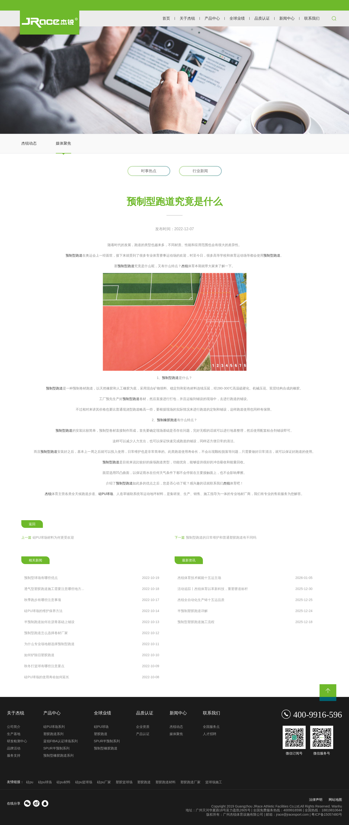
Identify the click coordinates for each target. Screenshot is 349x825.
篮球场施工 (213, 782)
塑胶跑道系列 (53, 734)
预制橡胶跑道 (167, 420)
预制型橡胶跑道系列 (58, 755)
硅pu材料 (63, 782)
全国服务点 (211, 727)
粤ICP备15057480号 (326, 814)
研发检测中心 (17, 741)
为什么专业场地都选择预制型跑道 (91, 644)
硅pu (29, 782)
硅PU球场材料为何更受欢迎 (47, 537)
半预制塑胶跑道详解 (244, 610)
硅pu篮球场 (83, 782)
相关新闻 (35, 560)
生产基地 (13, 734)
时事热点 (148, 171)
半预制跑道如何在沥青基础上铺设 (91, 621)
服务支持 (13, 755)
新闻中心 (287, 18)
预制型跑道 (74, 255)
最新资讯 (188, 560)
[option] (174, 80)
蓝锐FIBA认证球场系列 (60, 741)
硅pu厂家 (104, 782)
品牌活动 (13, 748)
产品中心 (212, 18)
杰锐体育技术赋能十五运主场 (244, 577)
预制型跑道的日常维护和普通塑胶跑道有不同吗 (215, 537)
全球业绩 (237, 18)
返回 (32, 524)
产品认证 (142, 734)
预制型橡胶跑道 (105, 748)
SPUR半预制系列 (56, 748)
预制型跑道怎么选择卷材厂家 (91, 632)
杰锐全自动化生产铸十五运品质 (244, 599)
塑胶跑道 (100, 734)
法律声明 (315, 799)
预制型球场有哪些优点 (91, 577)
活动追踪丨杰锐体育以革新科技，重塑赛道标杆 (244, 588)
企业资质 (142, 727)
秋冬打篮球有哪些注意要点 (91, 666)
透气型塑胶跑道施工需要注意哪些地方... (91, 588)
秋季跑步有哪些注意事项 (91, 599)
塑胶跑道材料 (165, 782)
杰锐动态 (29, 143)
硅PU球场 (105, 494)
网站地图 (335, 799)
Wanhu (337, 806)
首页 (166, 18)
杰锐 (184, 266)
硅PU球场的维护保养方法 (91, 610)
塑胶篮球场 (124, 782)
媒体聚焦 (63, 143)
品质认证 (262, 18)
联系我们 (312, 18)
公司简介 (13, 727)
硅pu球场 (45, 782)
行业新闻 (200, 171)
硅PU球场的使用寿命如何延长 (91, 677)
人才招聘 (209, 734)
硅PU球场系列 (54, 727)
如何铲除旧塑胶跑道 (91, 655)
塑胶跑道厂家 (190, 782)
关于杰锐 (187, 18)
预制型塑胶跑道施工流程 (244, 621)
